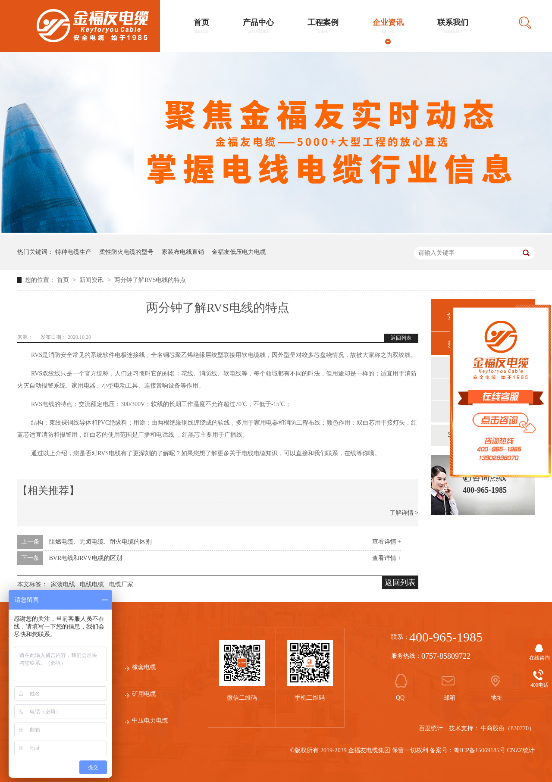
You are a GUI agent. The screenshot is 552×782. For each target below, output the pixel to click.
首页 (201, 26)
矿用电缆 (144, 694)
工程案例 (323, 26)
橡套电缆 (144, 667)
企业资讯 (388, 26)
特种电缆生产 (73, 252)
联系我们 (452, 26)
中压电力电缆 (150, 720)
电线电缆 (92, 584)
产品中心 (258, 26)
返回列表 (401, 338)
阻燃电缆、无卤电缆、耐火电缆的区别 (100, 541)
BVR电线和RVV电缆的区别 (85, 558)
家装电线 (63, 584)
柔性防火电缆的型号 (126, 252)
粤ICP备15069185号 (479, 750)
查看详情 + (386, 541)
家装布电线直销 (183, 252)
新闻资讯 (92, 280)
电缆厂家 (121, 584)
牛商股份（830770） (507, 728)
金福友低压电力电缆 (239, 252)
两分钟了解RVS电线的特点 (150, 280)
